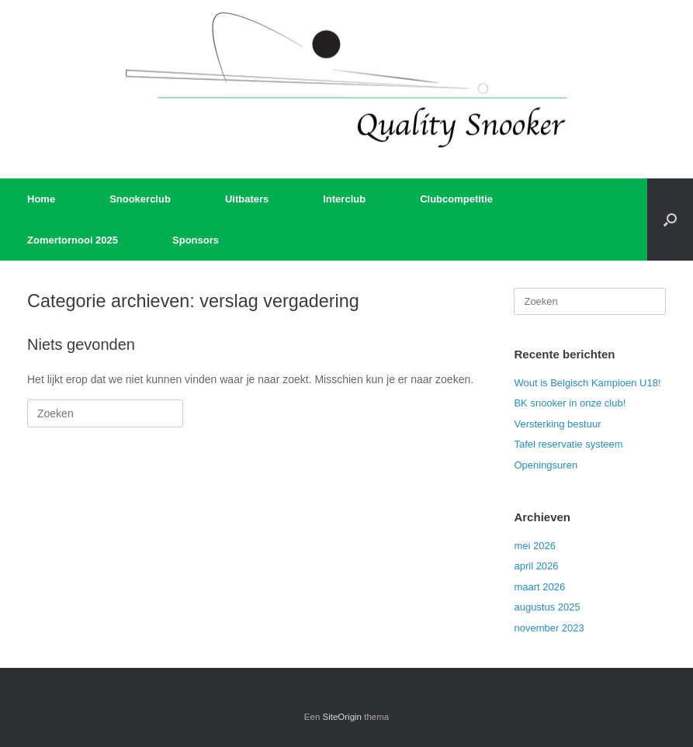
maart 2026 (539, 587)
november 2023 (549, 628)
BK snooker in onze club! (569, 403)
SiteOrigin (342, 716)
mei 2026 (534, 546)
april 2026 (536, 566)
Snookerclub (140, 199)
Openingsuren (545, 465)
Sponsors (195, 240)
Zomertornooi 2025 (72, 240)
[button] (670, 219)
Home (41, 199)
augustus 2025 (547, 607)
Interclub (344, 199)
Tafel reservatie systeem (568, 444)
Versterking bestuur (557, 424)
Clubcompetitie (456, 199)
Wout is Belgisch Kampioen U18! (587, 383)
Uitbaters (247, 199)
